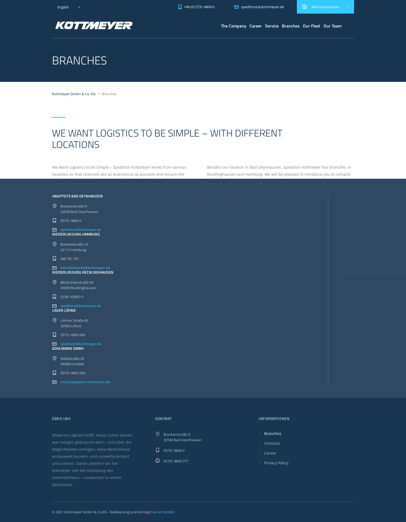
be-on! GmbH (163, 511)
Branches (291, 26)
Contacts (272, 443)
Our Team (333, 26)
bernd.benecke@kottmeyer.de (85, 267)
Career (256, 26)
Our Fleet (311, 26)
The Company (233, 26)
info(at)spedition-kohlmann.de (85, 381)
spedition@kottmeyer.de (80, 229)
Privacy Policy (276, 462)
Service (272, 26)
